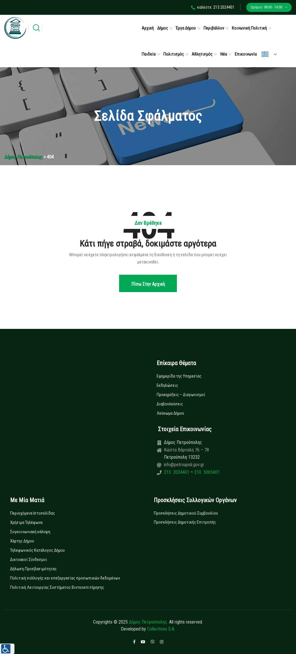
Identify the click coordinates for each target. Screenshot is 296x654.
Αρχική (148, 28)
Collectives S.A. (161, 629)
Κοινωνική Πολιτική (249, 28)
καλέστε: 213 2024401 (212, 7)
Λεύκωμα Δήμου (170, 413)
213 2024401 (177, 472)
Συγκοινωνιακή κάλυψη (30, 531)
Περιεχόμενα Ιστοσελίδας (32, 513)
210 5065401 (206, 472)
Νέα (223, 54)
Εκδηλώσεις (167, 385)
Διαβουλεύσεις (170, 404)
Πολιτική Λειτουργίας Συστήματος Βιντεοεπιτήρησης (57, 587)
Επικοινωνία (246, 54)
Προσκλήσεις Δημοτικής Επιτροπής (185, 522)
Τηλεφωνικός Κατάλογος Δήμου (37, 550)
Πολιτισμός (173, 54)
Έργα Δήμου (186, 28)
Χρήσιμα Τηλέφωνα (26, 522)
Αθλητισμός (202, 54)
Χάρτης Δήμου (22, 541)
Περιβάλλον (214, 28)
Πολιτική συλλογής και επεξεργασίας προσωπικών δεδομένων (65, 578)
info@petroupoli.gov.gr (184, 464)
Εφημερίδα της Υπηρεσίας (179, 376)
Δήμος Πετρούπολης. (148, 622)
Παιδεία (149, 54)
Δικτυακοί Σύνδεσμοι (28, 559)
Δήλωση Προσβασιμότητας (33, 568)
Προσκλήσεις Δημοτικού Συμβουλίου (186, 513)
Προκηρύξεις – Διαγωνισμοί (181, 394)
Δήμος (162, 28)
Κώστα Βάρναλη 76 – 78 (186, 450)
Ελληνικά (265, 54)
